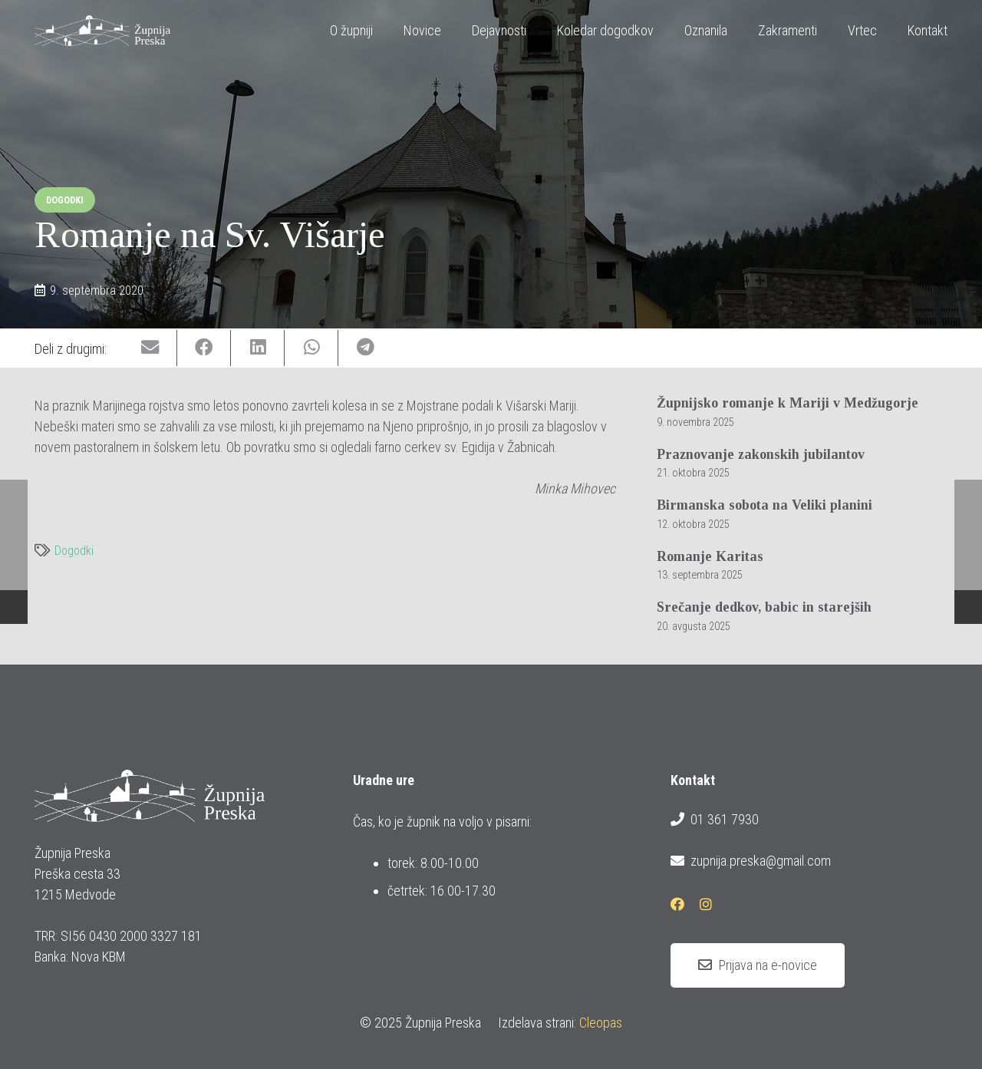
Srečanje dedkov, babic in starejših (764, 607)
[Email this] (150, 348)
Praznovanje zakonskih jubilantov (761, 454)
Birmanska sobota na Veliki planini (764, 505)
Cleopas (600, 1023)
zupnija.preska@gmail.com (750, 861)
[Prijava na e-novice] (758, 965)
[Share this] (204, 348)
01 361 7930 (714, 819)
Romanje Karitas (710, 556)
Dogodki (74, 550)
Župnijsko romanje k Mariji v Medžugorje (787, 403)
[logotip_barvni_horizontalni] (102, 30)
